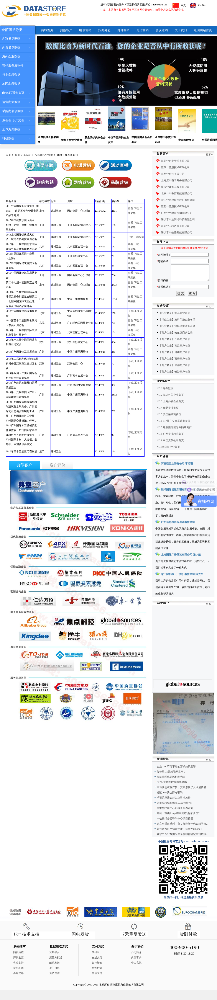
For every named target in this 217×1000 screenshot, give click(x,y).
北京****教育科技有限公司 (176, 193)
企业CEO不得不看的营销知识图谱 (176, 776)
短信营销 (142, 30)
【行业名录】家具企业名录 (174, 322)
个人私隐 (136, 972)
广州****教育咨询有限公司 (176, 212)
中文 (183, 5)
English (202, 5)
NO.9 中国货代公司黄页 (170, 450)
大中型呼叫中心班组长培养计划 (175, 817)
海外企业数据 (11, 56)
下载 (136, 208)
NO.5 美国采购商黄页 (169, 424)
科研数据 (8, 138)
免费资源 (54, 982)
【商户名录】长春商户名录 (174, 348)
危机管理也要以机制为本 (171, 786)
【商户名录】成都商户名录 (174, 374)
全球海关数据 (11, 129)
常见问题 (18, 977)
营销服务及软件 (12, 65)
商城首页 (47, 30)
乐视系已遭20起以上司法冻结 (174, 807)
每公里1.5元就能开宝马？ (171, 781)
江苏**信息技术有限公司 (175, 167)
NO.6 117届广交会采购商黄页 (173, 430)
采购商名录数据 (12, 111)
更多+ (209, 154)
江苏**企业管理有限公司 (175, 160)
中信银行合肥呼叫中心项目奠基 (175, 828)
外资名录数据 (11, 47)
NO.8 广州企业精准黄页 (170, 443)
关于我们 (181, 30)
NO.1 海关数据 (165, 398)
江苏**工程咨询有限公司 (175, 225)
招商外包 (104, 30)
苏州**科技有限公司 (172, 173)
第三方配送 (55, 967)
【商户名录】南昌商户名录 (174, 355)
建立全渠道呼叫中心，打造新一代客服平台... (182, 833)
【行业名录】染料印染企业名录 (177, 329)
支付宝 (96, 962)
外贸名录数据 (11, 38)
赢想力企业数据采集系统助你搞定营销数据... (182, 843)
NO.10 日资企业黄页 (168, 456)
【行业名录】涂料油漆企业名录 (177, 335)
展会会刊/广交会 (13, 120)
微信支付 (97, 982)
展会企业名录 (23, 155)
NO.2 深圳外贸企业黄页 (170, 404)
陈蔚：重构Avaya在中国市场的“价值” (178, 823)
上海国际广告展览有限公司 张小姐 (181, 564)
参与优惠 (18, 982)
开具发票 (18, 967)
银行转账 (97, 972)
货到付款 (97, 977)
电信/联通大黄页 (13, 93)
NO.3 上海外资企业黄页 (170, 411)
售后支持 (18, 972)
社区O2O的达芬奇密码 (169, 802)
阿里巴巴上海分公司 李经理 (177, 473)
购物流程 (18, 962)
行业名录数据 (11, 74)
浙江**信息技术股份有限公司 (178, 199)
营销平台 (54, 962)
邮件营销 (123, 30)
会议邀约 (162, 30)
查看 (130, 208)
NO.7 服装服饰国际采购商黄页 (174, 437)
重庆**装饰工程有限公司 (175, 186)
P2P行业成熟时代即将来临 (172, 791)
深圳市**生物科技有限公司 (176, 232)
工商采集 (139, 237)
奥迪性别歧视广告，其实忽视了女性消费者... (182, 797)
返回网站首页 (203, 30)
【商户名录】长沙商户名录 (174, 381)
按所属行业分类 (44, 155)
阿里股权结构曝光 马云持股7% (174, 812)
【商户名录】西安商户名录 (174, 368)
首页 (8, 155)
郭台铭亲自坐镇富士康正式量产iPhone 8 (179, 838)
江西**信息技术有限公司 (175, 206)
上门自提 (54, 977)
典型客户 (66, 30)
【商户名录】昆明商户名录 (174, 361)
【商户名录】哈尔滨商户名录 (176, 342)
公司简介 (136, 962)
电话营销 (85, 30)
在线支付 (97, 967)
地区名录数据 (11, 83)
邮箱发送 (54, 972)
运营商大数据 (11, 102)
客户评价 (57, 465)
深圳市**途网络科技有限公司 (178, 219)
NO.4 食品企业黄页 (168, 417)
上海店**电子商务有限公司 (176, 180)
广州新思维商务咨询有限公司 (178, 531)
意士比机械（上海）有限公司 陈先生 (182, 583)
